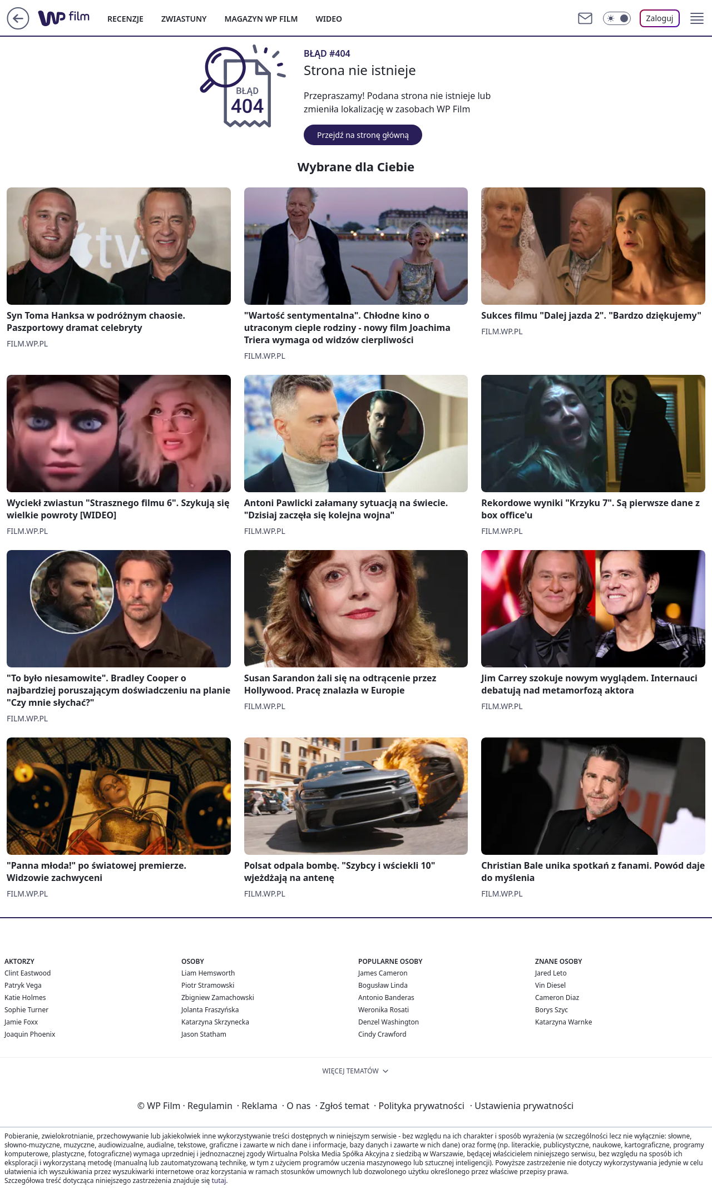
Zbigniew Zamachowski (217, 997)
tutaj (218, 1180)
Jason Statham (203, 1034)
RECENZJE (125, 18)
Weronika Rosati (383, 1009)
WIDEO (328, 18)
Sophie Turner (26, 1009)
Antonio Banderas (386, 997)
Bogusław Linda (383, 985)
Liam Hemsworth (208, 973)
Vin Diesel (550, 985)
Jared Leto (551, 973)
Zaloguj (660, 18)
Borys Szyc (551, 1009)
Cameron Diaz (557, 997)
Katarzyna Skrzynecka (215, 1022)
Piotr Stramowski (207, 985)
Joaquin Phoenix (29, 1034)
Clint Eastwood (27, 973)
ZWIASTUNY (184, 18)
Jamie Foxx (21, 1022)
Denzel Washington (388, 1022)
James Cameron (383, 973)
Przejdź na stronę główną (363, 135)
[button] (697, 18)
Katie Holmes (25, 997)
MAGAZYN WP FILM (261, 18)
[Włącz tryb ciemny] (617, 18)
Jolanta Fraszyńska (210, 1009)
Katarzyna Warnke (563, 1022)
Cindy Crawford (382, 1034)
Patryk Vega (23, 985)
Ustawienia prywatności (521, 1106)
